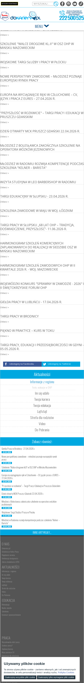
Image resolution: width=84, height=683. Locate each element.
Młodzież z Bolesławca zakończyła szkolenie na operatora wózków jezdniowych (40, 147)
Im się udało (42, 393)
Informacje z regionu (42, 381)
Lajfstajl (42, 411)
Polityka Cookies (66, 672)
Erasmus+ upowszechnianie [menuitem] (11, 591)
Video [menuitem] (44, 568)
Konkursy (49, 646)
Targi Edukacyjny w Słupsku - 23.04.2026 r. (34, 196)
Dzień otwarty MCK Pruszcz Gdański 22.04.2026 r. (40, 131)
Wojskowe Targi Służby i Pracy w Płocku (33, 62)
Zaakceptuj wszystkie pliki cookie (20, 677)
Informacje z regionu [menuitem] (49, 548)
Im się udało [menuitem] (46, 551)
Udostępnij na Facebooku (21, 363)
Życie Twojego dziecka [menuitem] (9, 625)
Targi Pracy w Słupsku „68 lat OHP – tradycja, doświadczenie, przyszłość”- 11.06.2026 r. (37, 227)
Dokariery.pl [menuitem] (6, 548)
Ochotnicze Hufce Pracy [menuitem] (10, 551)
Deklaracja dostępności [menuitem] (10, 558)
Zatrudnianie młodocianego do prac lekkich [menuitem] (57, 631)
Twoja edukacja (42, 405)
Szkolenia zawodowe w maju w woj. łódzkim (36, 211)
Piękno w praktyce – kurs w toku (27, 331)
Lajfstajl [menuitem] (44, 561)
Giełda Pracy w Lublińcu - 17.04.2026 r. (31, 302)
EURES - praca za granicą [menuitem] (50, 598)
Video (42, 423)
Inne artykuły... (42, 532)
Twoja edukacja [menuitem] (47, 558)
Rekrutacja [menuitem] (5, 581)
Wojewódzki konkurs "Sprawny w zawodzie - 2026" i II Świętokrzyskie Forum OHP (42, 286)
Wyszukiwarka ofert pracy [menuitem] (50, 581)
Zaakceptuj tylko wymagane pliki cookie (56, 677)
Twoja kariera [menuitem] (46, 555)
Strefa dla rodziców (42, 417)
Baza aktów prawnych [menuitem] (49, 641)
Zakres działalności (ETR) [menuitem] (10, 561)
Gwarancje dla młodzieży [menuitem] (50, 595)
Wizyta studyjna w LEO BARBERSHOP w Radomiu (38, 182)
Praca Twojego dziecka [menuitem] (9, 622)
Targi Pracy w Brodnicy (19, 316)
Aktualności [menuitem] (46, 619)
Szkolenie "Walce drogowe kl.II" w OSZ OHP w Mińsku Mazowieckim (37, 46)
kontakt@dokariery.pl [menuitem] (9, 654)
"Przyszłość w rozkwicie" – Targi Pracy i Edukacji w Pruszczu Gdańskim (42, 115)
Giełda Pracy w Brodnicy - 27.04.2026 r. (18, 448)
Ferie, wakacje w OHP (42, 387)
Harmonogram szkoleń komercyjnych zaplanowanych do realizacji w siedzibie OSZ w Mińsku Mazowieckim (38, 247)
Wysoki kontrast (9, 4)
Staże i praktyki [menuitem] (47, 638)
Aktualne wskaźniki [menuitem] (48, 601)
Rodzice (7, 614)
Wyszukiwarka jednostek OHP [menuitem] (12, 651)
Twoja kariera (42, 399)
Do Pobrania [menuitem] (46, 572)
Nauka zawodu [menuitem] (7, 585)
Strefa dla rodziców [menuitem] (48, 565)
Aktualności (50, 543)
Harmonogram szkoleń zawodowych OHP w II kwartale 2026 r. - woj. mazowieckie (37, 267)
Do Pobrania (42, 429)
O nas (5, 543)
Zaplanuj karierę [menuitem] (47, 588)
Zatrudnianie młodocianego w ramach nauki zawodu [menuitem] (60, 622)
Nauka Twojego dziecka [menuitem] (10, 619)
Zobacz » (4, 34)
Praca (46, 577)
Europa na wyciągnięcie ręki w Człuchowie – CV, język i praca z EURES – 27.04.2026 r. (39, 97)
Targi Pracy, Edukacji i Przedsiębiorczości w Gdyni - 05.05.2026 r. (42, 347)
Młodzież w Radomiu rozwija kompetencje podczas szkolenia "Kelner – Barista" (42, 166)
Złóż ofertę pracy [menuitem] (47, 634)
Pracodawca (51, 614)
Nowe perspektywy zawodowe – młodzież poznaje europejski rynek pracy (41, 78)
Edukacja (8, 577)
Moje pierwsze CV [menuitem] (48, 591)
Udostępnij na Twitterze (59, 363)
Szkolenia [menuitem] (5, 588)
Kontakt (8, 646)
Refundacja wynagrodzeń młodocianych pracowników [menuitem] (55, 626)
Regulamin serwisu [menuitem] (8, 555)
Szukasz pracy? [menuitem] (47, 585)
